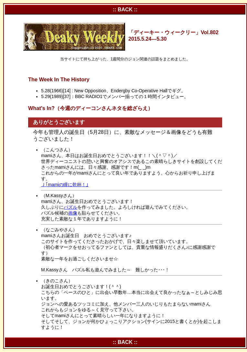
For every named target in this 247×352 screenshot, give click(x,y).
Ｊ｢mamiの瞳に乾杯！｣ (64, 184)
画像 (72, 213)
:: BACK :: (125, 9)
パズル (70, 207)
